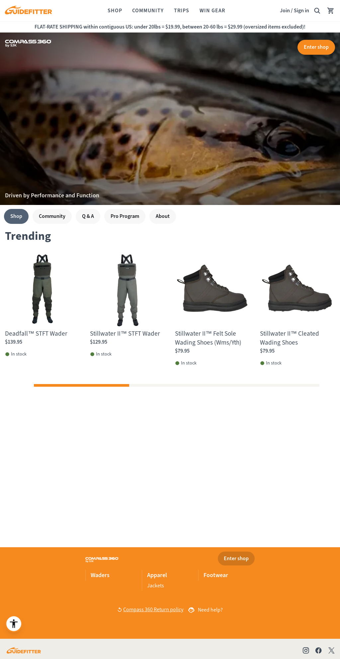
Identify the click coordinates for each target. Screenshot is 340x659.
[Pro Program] (124, 216)
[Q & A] (88, 216)
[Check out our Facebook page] (318, 650)
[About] (162, 216)
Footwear (216, 575)
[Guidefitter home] (28, 11)
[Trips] (182, 11)
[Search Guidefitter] (317, 11)
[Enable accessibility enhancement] (13, 623)
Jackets (155, 585)
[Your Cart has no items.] (330, 10)
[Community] (148, 10)
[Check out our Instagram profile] (305, 650)
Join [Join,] (285, 10)
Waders (100, 575)
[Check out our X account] (332, 650)
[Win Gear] (212, 10)
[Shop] (115, 10)
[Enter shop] (316, 47)
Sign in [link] (301, 10)
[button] (81, 385)
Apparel (157, 575)
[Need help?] (205, 610)
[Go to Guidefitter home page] (23, 650)
